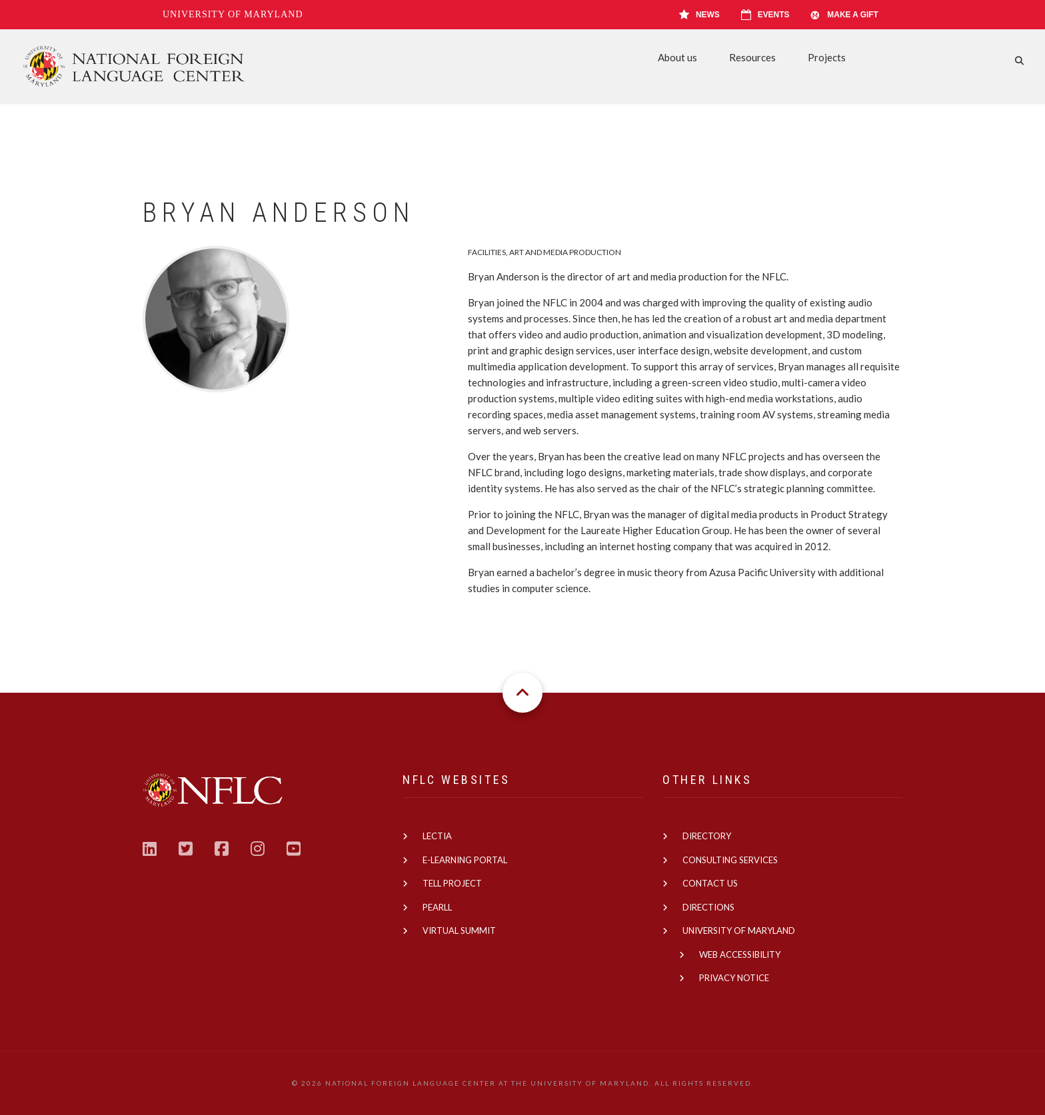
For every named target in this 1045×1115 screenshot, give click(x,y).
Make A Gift (844, 14)
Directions (708, 907)
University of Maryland (233, 14)
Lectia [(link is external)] (437, 836)
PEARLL (437, 907)
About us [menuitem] (677, 57)
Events (765, 14)
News (699, 14)
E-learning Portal (465, 860)
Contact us (710, 883)
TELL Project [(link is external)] (452, 883)
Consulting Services (730, 860)
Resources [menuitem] (752, 57)
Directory (706, 836)
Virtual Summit (459, 930)
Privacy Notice (734, 977)
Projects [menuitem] (827, 57)
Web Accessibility (739, 954)
